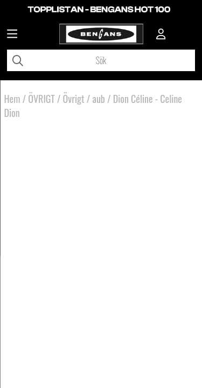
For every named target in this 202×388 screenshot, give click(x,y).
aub (99, 99)
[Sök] (101, 60)
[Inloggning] (161, 35)
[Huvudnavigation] (12, 35)
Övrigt (74, 99)
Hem (12, 99)
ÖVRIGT (41, 99)
